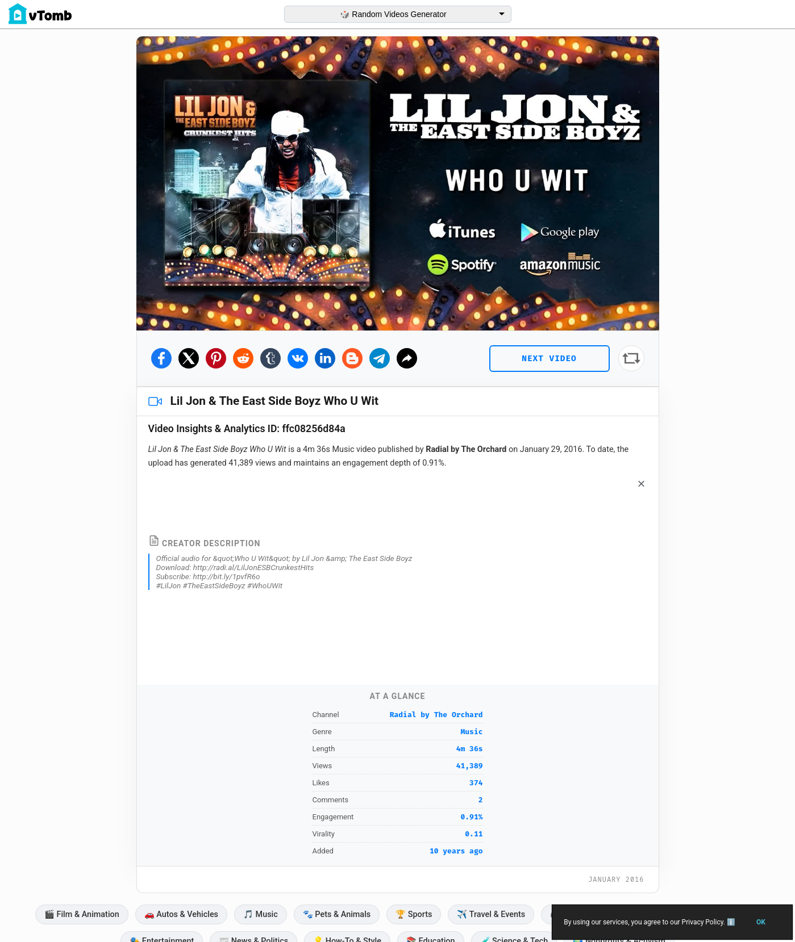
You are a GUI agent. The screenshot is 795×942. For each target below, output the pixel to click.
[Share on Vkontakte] (298, 358)
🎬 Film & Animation (81, 914)
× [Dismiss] (642, 483)
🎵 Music (260, 914)
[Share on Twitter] (188, 358)
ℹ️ (730, 922)
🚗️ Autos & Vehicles (181, 914)
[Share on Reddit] (243, 358)
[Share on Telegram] (379, 358)
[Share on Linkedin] (325, 358)
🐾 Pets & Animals (337, 914)
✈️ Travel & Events (491, 914)
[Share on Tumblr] (270, 358)
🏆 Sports (414, 914)
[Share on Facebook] (161, 358)
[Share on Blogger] (352, 358)
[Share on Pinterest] (216, 358)
